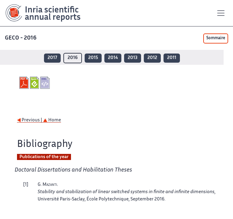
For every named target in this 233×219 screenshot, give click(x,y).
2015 (93, 58)
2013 (132, 58)
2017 (52, 58)
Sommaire (215, 38)
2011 (171, 58)
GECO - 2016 (21, 38)
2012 (152, 58)
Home (52, 120)
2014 (113, 58)
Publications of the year (44, 157)
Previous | (30, 120)
